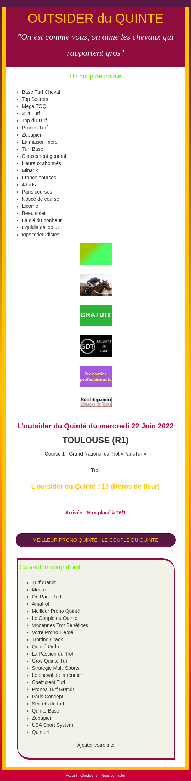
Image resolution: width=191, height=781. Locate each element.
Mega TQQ (34, 106)
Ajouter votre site (96, 745)
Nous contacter (113, 775)
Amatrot (40, 604)
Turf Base (32, 149)
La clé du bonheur (42, 220)
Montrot (40, 589)
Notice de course (40, 199)
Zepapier (32, 135)
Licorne (30, 206)
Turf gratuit (44, 582)
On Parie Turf (47, 597)
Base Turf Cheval (41, 92)
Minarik (30, 170)
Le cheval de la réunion (58, 675)
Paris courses (37, 192)
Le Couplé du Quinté (55, 618)
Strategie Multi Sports (56, 668)
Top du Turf (34, 120)
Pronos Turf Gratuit (53, 689)
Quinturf (41, 732)
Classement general (44, 156)
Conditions (88, 775)
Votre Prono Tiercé (52, 632)
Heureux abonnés (42, 163)
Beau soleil (34, 213)
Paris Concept (47, 696)
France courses (39, 177)
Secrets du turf (48, 704)
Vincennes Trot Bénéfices (60, 625)
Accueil (71, 775)
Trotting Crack (47, 639)
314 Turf (31, 113)
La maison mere (40, 142)
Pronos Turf (35, 127)
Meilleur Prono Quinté (56, 611)
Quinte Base (45, 711)
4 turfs (29, 184)
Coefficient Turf (48, 682)
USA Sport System (52, 725)
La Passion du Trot (53, 654)
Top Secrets (35, 99)
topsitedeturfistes (41, 234)
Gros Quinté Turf (50, 661)
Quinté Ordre (46, 646)
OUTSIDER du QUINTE (95, 18)
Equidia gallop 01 (41, 227)
